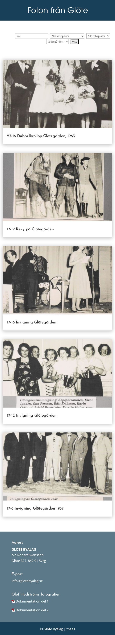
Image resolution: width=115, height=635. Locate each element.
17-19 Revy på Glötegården (30, 229)
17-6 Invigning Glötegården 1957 (35, 509)
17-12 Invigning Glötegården (32, 416)
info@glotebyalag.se (27, 581)
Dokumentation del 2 (32, 610)
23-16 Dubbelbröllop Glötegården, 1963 (41, 136)
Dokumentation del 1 (32, 601)
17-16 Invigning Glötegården (31, 322)
